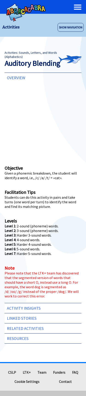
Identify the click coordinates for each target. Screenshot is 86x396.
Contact (65, 381)
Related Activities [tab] (25, 328)
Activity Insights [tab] (24, 308)
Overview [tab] (16, 77)
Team (41, 372)
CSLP (12, 372)
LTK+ (27, 372)
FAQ (75, 372)
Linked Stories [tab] (21, 318)
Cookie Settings (26, 381)
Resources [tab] (17, 338)
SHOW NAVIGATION (70, 27)
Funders (59, 372)
